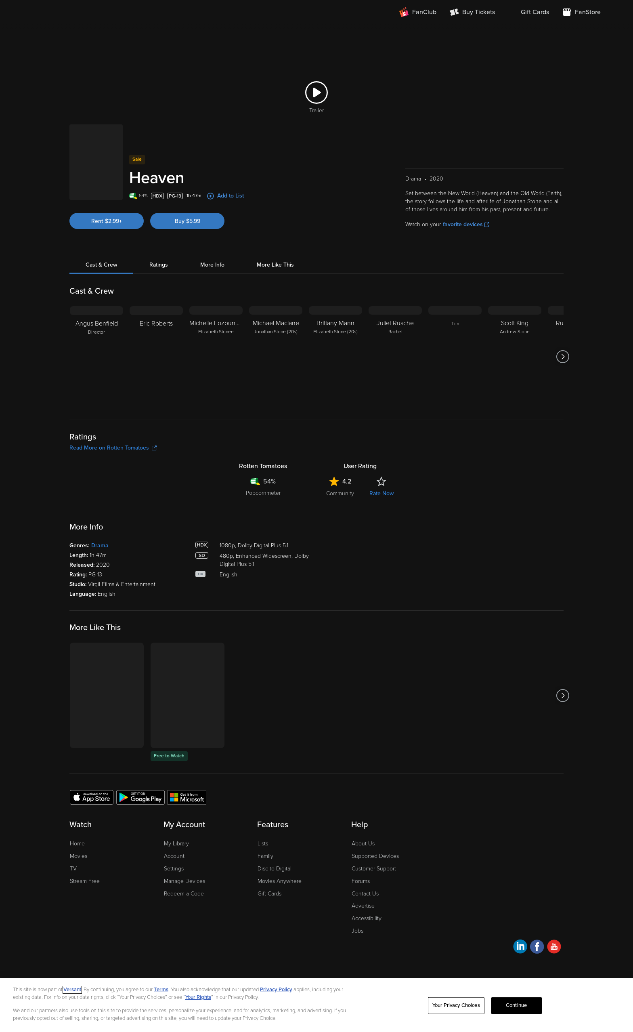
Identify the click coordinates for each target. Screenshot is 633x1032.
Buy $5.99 (187, 221)
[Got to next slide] (562, 357)
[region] (316, 1005)
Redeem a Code (184, 893)
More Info (212, 264)
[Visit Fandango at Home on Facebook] (537, 947)
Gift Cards (269, 893)
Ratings (158, 264)
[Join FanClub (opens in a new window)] (418, 12)
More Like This (275, 264)
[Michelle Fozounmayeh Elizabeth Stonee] (216, 357)
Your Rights (198, 997)
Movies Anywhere (280, 881)
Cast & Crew (101, 264)
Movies (78, 856)
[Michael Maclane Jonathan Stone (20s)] (276, 357)
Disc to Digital (274, 868)
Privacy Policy (276, 989)
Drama (100, 545)
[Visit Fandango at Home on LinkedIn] (520, 947)
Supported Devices (375, 856)
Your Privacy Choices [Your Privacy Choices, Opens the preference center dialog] (456, 1005)
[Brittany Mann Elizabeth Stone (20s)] (335, 357)
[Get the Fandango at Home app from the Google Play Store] (140, 797)
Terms (161, 989)
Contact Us (365, 893)
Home (77, 843)
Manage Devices (184, 881)
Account (174, 856)
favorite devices (466, 224)
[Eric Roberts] (156, 357)
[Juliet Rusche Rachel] (395, 357)
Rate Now (381, 493)
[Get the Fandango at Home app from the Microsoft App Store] (187, 797)
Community (340, 493)
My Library (176, 843)
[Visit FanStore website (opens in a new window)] (581, 12)
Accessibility (366, 918)
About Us (363, 843)
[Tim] (455, 357)
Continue (516, 1005)
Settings (174, 868)
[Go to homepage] (81, 12)
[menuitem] (528, 12)
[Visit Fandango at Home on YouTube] (554, 947)
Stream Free (85, 881)
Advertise (363, 905)
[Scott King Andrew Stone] (515, 357)
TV (73, 868)
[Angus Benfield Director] (96, 357)
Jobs (357, 930)
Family (265, 856)
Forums (361, 881)
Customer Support (374, 868)
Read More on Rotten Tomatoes (113, 447)
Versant (72, 989)
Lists (263, 843)
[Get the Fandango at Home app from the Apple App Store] (91, 797)
